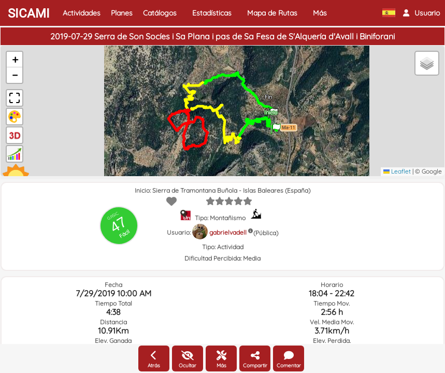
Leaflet (397, 171)
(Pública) (265, 233)
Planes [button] (122, 13)
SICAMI (29, 13)
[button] (421, 13)
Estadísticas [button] (212, 13)
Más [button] (320, 13)
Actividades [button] (82, 13)
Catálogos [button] (160, 13)
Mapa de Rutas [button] (272, 13)
